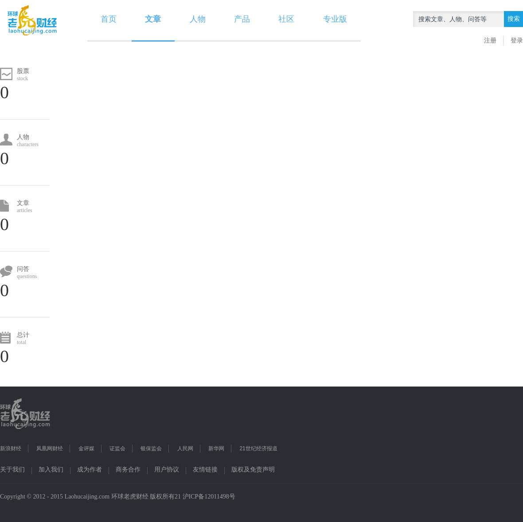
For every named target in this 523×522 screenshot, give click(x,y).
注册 (490, 40)
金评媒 (86, 448)
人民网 (185, 448)
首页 (109, 19)
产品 (242, 19)
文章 (153, 19)
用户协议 (166, 469)
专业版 (335, 19)
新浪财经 (10, 448)
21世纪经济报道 (258, 448)
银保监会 (151, 448)
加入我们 (51, 469)
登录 (517, 40)
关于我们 (12, 469)
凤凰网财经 (49, 448)
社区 (286, 19)
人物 (198, 19)
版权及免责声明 (253, 469)
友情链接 (205, 469)
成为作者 (89, 469)
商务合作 (128, 469)
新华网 (216, 448)
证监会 (117, 448)
